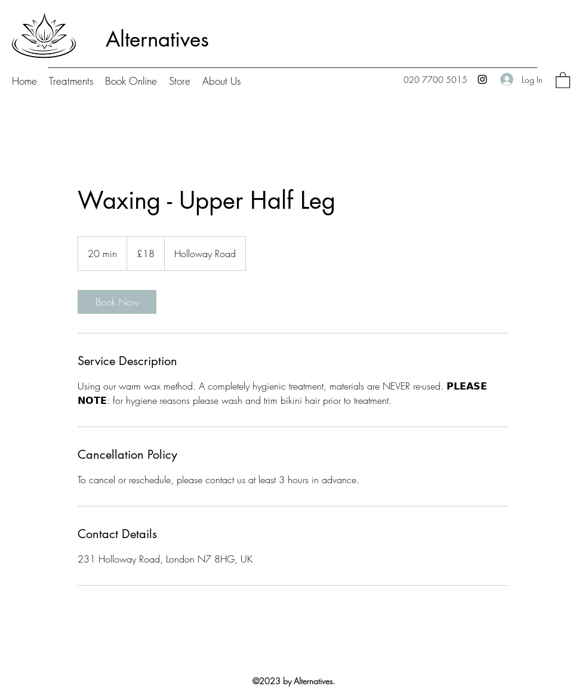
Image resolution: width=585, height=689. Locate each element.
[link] (117, 302)
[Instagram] (482, 79)
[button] (563, 79)
